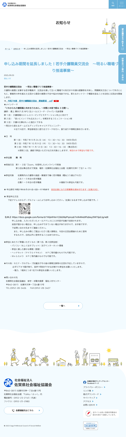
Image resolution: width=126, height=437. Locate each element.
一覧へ (62, 306)
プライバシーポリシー (94, 387)
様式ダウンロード (92, 394)
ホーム (7, 49)
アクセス (88, 401)
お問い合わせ (90, 405)
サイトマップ (90, 398)
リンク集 (88, 391)
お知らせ (16, 49)
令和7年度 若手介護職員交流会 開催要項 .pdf (30, 101)
